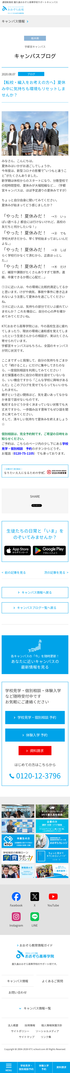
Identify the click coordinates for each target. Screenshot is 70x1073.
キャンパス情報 (13, 21)
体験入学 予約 (44, 1067)
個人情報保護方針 (51, 1025)
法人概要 (13, 1025)
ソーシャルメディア (47, 1031)
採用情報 (30, 1025)
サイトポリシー (20, 1031)
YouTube (53, 905)
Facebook (16, 905)
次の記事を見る (54, 572)
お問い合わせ (18, 992)
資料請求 (61, 1067)
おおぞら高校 (13, 12)
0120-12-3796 (38, 775)
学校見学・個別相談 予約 (26, 1067)
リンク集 (46, 1037)
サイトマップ (27, 1037)
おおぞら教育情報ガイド (36, 945)
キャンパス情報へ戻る (37, 592)
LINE (35, 925)
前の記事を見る (15, 572)
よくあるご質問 (52, 981)
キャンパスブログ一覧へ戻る (36, 607)
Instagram (16, 925)
